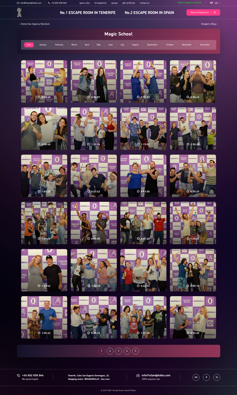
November (186, 45)
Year (29, 45)
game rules (85, 3)
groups (114, 3)
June (110, 45)
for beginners (101, 3)
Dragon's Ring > (209, 24)
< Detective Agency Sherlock (34, 24)
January (43, 45)
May (99, 45)
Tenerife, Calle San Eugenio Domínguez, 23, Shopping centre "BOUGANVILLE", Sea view (89, 377)
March (74, 45)
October (169, 45)
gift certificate (128, 3)
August (135, 45)
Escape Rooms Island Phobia (19, 12)
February (59, 45)
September (152, 45)
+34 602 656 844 (33, 375)
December (205, 45)
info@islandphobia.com (29, 3)
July (122, 45)
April (87, 45)
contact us (144, 3)
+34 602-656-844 (57, 3)
